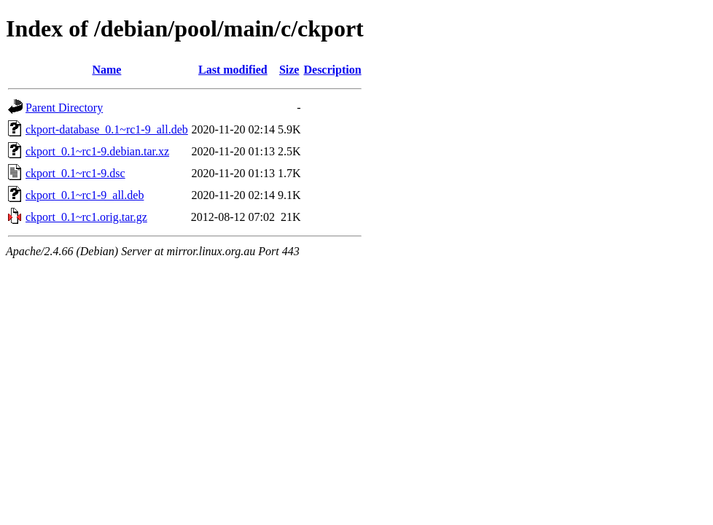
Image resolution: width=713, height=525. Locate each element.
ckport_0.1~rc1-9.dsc (75, 173)
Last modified (233, 69)
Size (289, 69)
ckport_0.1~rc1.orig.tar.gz (86, 217)
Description (332, 69)
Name (106, 69)
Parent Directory (64, 107)
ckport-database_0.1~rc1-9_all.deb (107, 129)
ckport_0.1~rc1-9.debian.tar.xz (97, 151)
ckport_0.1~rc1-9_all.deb (85, 195)
